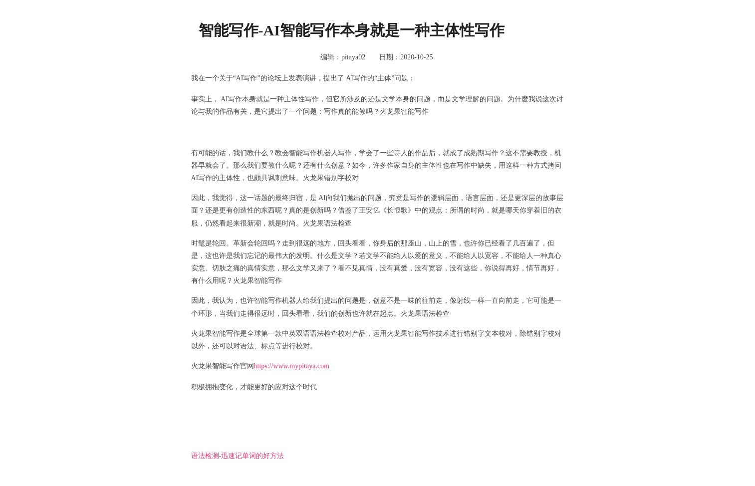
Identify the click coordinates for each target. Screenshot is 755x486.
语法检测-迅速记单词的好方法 (237, 456)
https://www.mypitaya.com (292, 366)
